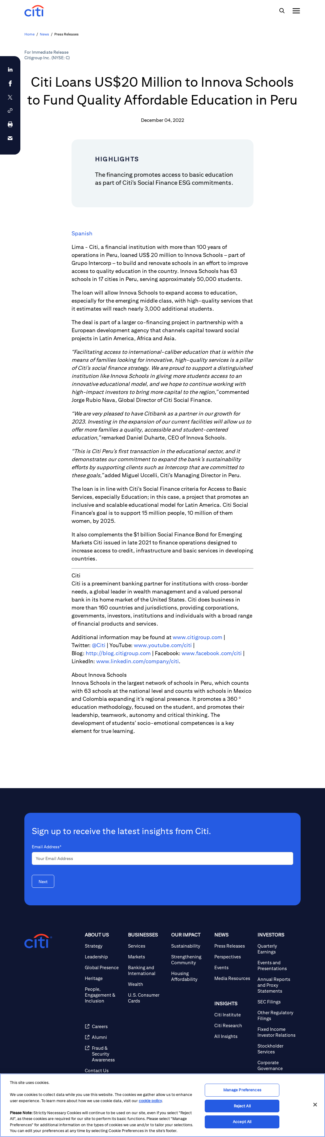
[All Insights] (233, 1036)
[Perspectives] (233, 957)
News (44, 34)
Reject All (242, 1106)
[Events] (233, 967)
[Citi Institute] (233, 1015)
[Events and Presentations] (276, 965)
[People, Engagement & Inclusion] (104, 995)
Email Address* (46, 846)
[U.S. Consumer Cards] (147, 998)
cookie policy (150, 1100)
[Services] (147, 946)
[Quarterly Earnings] (276, 949)
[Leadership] (104, 957)
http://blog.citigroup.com (118, 653)
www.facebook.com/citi (212, 653)
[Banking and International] (147, 970)
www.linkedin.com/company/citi (137, 661)
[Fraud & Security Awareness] (104, 1054)
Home (29, 34)
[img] (282, 10)
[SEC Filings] (276, 1002)
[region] (162, 1105)
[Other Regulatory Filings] (276, 1015)
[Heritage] (104, 978)
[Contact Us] (104, 1070)
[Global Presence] (104, 967)
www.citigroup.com (197, 637)
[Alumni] (104, 1037)
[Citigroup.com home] (38, 941)
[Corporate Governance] (276, 1065)
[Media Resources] (233, 978)
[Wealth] (147, 984)
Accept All (242, 1121)
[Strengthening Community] (190, 959)
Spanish (82, 233)
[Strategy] (104, 946)
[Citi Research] (233, 1025)
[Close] (315, 1104)
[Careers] (104, 1026)
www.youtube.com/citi (163, 645)
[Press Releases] (233, 946)
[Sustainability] (190, 946)
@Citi (98, 645)
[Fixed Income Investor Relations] (276, 1032)
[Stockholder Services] (276, 1049)
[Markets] (147, 957)
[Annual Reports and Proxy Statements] (276, 985)
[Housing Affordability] (190, 976)
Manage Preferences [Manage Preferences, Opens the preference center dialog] (242, 1090)
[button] (10, 110)
